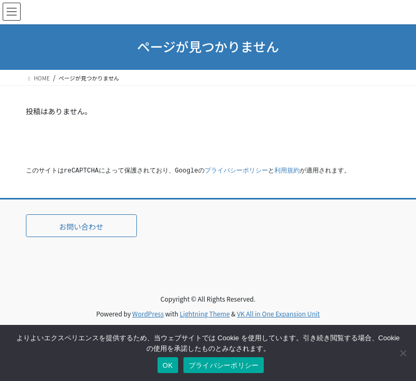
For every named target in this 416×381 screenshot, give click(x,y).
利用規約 (287, 171)
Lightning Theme (205, 313)
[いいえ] (402, 353)
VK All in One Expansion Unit (278, 313)
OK (168, 365)
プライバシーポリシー (236, 171)
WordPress (148, 313)
